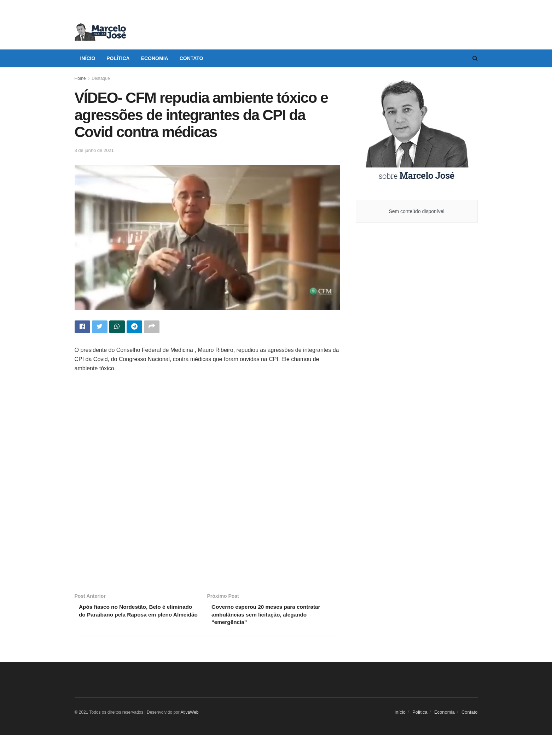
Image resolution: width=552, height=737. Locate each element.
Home (80, 78)
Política (117, 58)
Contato (191, 58)
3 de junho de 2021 (94, 150)
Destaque (101, 78)
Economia (154, 58)
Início (87, 58)
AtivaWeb (189, 714)
